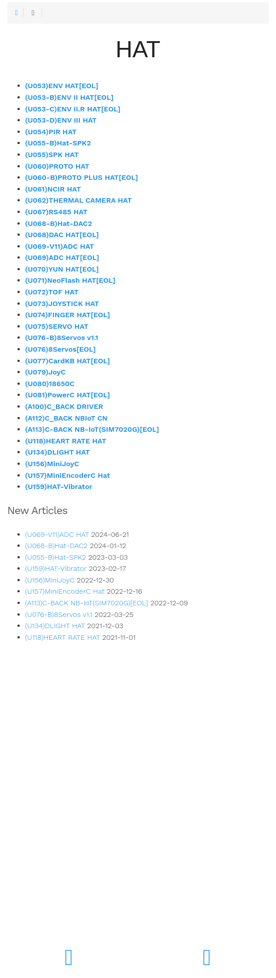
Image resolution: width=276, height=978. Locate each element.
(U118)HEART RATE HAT (65, 441)
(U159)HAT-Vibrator (58, 486)
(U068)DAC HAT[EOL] (62, 234)
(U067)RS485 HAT (56, 212)
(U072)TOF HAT (51, 292)
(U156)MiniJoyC (52, 463)
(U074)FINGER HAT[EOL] (67, 314)
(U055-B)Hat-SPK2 (58, 143)
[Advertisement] (138, 832)
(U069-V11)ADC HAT (59, 246)
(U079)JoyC (45, 372)
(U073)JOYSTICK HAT (62, 303)
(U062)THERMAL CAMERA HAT (78, 200)
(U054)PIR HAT (51, 132)
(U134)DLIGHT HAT (57, 452)
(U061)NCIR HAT (53, 189)
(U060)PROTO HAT (57, 166)
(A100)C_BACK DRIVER (64, 406)
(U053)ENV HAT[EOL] (61, 85)
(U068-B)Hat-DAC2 (58, 223)
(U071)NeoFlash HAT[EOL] (70, 280)
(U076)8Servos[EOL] (60, 349)
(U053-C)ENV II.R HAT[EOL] (73, 109)
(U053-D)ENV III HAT (61, 120)
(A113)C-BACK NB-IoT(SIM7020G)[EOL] (92, 429)
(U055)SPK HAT (52, 154)
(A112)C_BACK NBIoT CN (66, 418)
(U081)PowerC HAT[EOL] (67, 395)
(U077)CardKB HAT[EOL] (67, 361)
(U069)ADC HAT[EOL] (62, 257)
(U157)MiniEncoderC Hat (67, 475)
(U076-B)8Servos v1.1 (61, 337)
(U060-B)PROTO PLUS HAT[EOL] (81, 177)
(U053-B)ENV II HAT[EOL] (69, 97)
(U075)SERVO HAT (56, 326)
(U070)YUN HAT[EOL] (62, 269)
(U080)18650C (49, 383)
